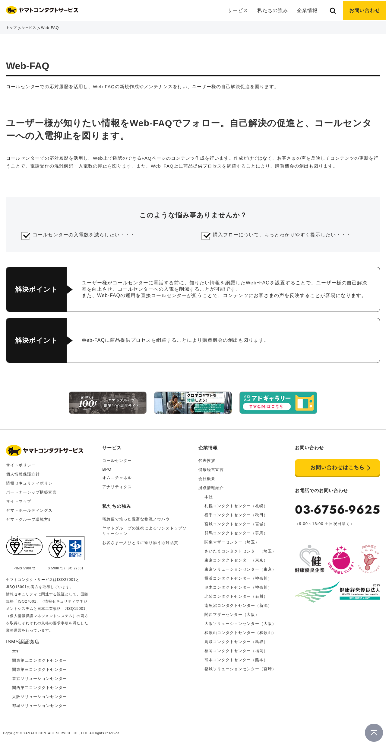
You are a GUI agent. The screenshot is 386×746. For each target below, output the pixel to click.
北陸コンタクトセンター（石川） (236, 595)
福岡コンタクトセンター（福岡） (236, 650)
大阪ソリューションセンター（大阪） (240, 622)
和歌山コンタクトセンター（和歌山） (240, 631)
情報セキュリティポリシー (31, 482)
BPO (106, 468)
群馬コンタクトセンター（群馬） (236, 532)
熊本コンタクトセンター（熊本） (236, 659)
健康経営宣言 (211, 468)
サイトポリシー (21, 464)
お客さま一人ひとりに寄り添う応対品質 (140, 541)
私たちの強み (272, 10)
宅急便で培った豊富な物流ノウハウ (136, 518)
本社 (208, 496)
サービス (30, 28)
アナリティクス (117, 486)
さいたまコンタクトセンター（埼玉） (240, 550)
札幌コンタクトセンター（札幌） (236, 505)
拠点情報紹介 (211, 487)
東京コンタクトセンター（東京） (236, 559)
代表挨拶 (206, 459)
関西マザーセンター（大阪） (231, 613)
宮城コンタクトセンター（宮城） (236, 523)
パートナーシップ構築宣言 (31, 491)
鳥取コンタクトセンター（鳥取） (236, 641)
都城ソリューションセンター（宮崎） (240, 668)
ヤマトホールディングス (29, 509)
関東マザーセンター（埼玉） (231, 541)
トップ (12, 28)
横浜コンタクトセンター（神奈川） (238, 577)
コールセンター (117, 459)
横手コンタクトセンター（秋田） (236, 514)
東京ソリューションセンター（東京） (240, 568)
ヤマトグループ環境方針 (29, 518)
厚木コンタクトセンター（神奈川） (238, 586)
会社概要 (206, 477)
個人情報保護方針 (23, 473)
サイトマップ (18, 500)
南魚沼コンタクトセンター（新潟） (238, 604)
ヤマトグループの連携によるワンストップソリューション (144, 530)
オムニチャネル (117, 477)
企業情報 (208, 446)
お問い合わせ (364, 10)
